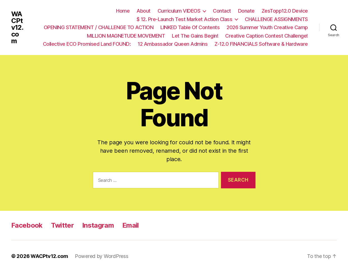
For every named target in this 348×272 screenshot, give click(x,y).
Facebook (27, 225)
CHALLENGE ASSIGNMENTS (276, 19)
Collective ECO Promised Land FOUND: (87, 44)
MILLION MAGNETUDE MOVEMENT (126, 36)
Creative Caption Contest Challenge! (266, 36)
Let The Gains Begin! (195, 36)
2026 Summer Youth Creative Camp (267, 27)
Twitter (62, 225)
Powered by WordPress (101, 256)
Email (130, 225)
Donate (246, 11)
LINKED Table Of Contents (190, 27)
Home (123, 11)
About (144, 11)
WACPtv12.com (17, 27)
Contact (222, 11)
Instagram (98, 225)
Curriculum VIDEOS (179, 11)
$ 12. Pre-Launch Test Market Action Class (184, 19)
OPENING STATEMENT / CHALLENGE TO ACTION (99, 27)
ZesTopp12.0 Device (285, 11)
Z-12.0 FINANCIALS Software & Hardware (261, 44)
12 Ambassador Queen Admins (173, 44)
